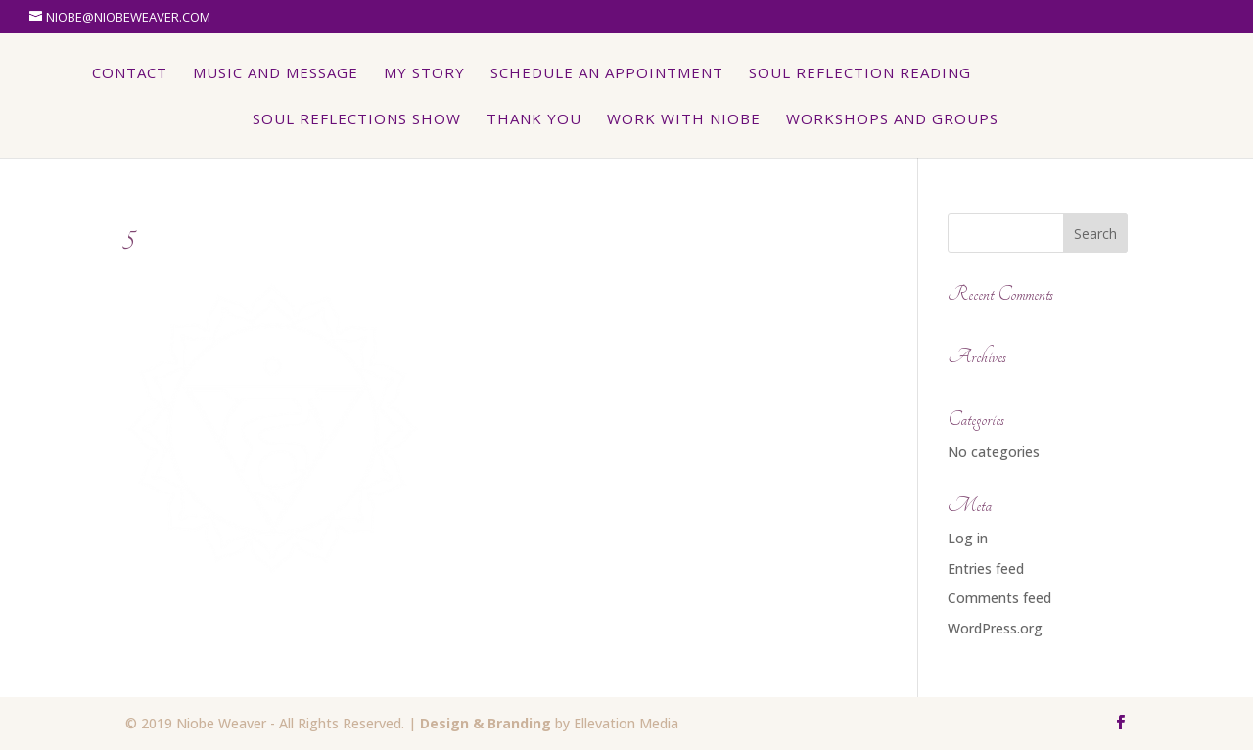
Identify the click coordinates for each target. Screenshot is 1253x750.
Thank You (534, 120)
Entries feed (986, 568)
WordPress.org (995, 628)
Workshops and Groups (892, 120)
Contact (130, 74)
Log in (968, 538)
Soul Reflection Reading (861, 74)
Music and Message (276, 74)
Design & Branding (485, 723)
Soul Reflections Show (357, 120)
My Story (425, 74)
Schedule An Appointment (607, 74)
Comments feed (999, 597)
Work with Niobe (684, 120)
